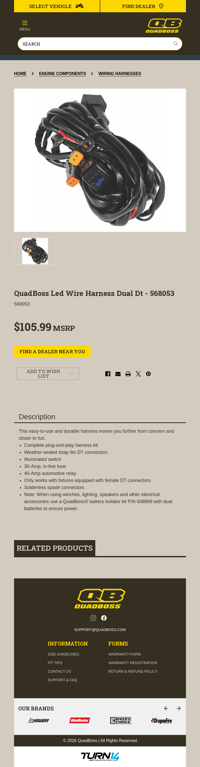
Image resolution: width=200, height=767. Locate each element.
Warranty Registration (132, 663)
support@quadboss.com (100, 630)
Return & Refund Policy (133, 671)
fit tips (55, 663)
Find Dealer (143, 6)
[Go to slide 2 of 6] (179, 708)
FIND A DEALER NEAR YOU (52, 351)
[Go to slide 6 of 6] (166, 708)
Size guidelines (63, 654)
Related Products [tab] (55, 548)
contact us (59, 671)
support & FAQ (62, 680)
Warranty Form (124, 654)
